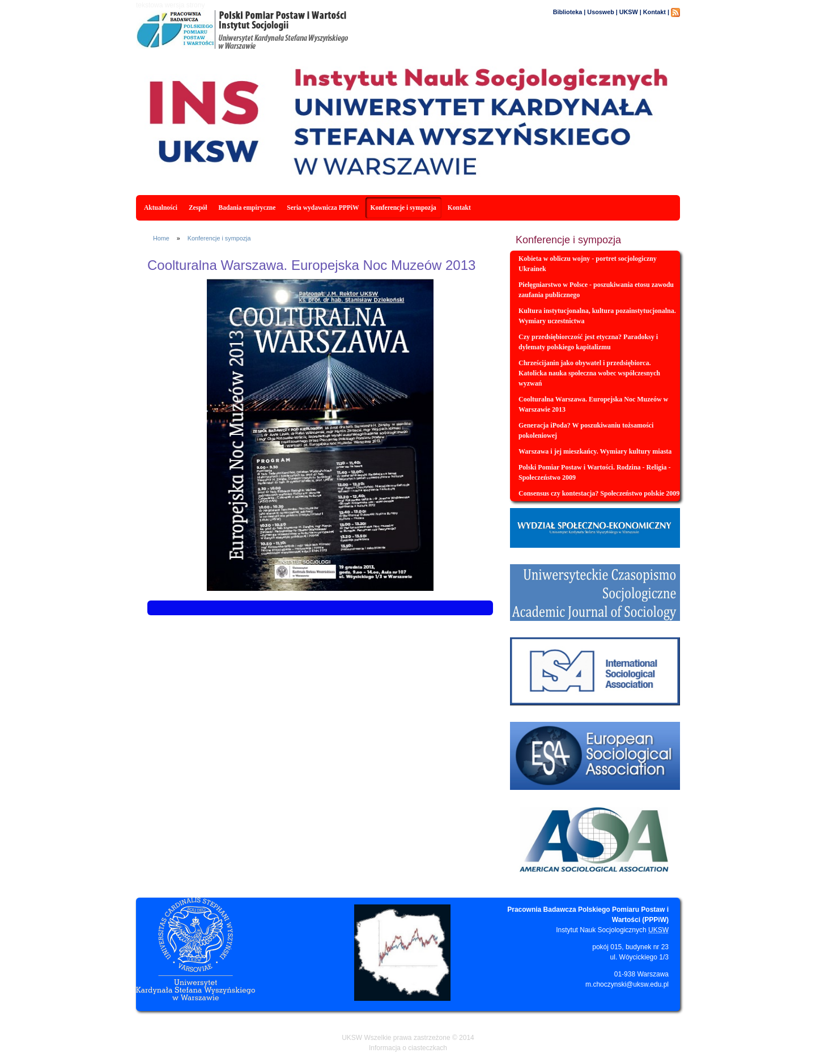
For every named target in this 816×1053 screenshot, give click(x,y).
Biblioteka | (569, 12)
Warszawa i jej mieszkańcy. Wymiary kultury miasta (595, 451)
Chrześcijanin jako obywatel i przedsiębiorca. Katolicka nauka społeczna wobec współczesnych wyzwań (589, 373)
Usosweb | (602, 12)
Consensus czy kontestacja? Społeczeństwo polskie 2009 (598, 493)
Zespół (198, 207)
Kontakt (459, 207)
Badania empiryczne (247, 207)
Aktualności (160, 207)
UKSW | (630, 12)
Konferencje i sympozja (403, 207)
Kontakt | (656, 12)
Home (161, 238)
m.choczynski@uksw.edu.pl (627, 984)
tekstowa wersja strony (170, 5)
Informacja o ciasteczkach (408, 1048)
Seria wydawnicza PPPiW (323, 207)
